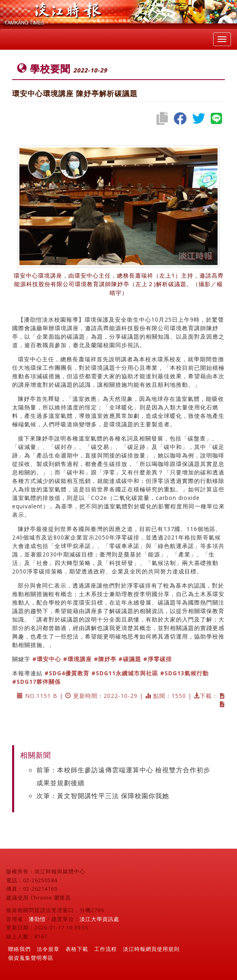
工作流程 (105, 949)
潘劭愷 (37, 919)
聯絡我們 (19, 949)
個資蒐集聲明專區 (30, 957)
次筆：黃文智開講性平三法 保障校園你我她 (102, 795)
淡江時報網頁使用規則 (151, 949)
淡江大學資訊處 (99, 919)
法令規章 (48, 949)
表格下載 (77, 949)
